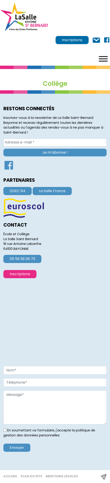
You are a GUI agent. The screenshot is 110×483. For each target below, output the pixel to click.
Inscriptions (72, 40)
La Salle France (52, 191)
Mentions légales (62, 476)
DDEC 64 (17, 191)
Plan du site (31, 476)
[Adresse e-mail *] (55, 142)
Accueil (10, 476)
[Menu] (103, 59)
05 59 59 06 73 (22, 258)
